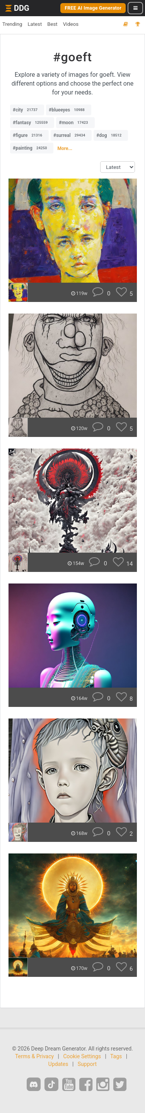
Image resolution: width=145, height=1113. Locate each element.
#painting (32, 148)
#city (27, 110)
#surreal (71, 135)
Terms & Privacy (34, 1056)
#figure (29, 135)
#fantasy (32, 123)
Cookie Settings (82, 1056)
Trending (12, 24)
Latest (34, 24)
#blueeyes (69, 110)
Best (52, 24)
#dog (110, 135)
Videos (70, 24)
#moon (75, 123)
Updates (58, 1064)
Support (87, 1064)
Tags (116, 1056)
